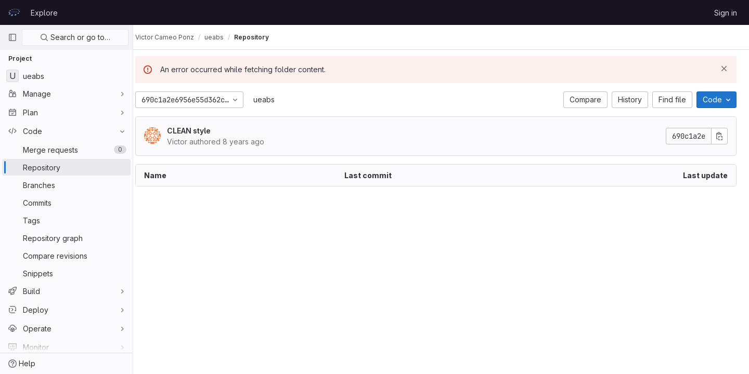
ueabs (274, 99)
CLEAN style (199, 130)
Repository (261, 37)
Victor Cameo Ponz (175, 37)
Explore (44, 12)
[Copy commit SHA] (719, 136)
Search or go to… (75, 37)
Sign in (725, 12)
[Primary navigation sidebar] (12, 37)
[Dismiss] (724, 68)
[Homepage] (14, 12)
